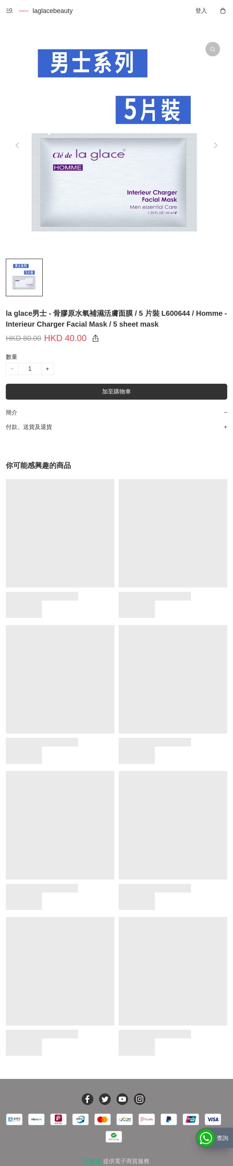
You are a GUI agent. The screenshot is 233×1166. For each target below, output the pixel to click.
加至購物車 (116, 391)
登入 (201, 11)
